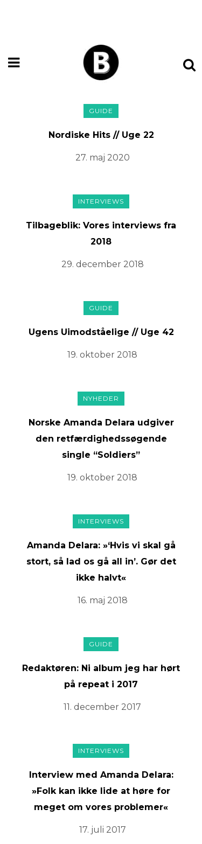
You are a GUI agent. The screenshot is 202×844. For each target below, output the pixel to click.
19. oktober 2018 (102, 355)
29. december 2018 (102, 264)
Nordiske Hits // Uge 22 (101, 135)
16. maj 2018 (103, 600)
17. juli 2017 (102, 830)
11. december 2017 (102, 707)
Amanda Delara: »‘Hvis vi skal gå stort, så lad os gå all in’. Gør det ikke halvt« (101, 561)
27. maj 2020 (102, 157)
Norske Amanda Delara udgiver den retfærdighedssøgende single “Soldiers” (101, 438)
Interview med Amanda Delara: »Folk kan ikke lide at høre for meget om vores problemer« (101, 791)
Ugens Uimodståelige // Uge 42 (101, 332)
